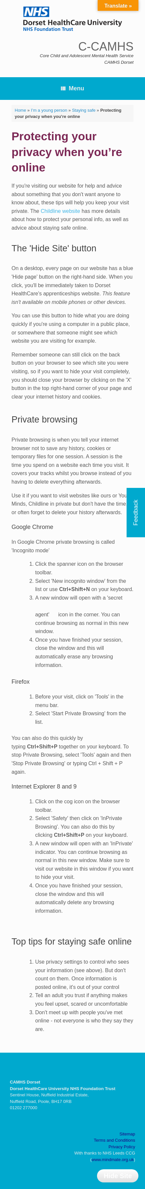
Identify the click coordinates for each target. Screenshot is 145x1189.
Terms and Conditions (114, 1140)
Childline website (60, 211)
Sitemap (127, 1134)
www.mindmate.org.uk (113, 1159)
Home (20, 110)
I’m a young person (49, 110)
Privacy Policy (122, 1146)
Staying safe (84, 110)
